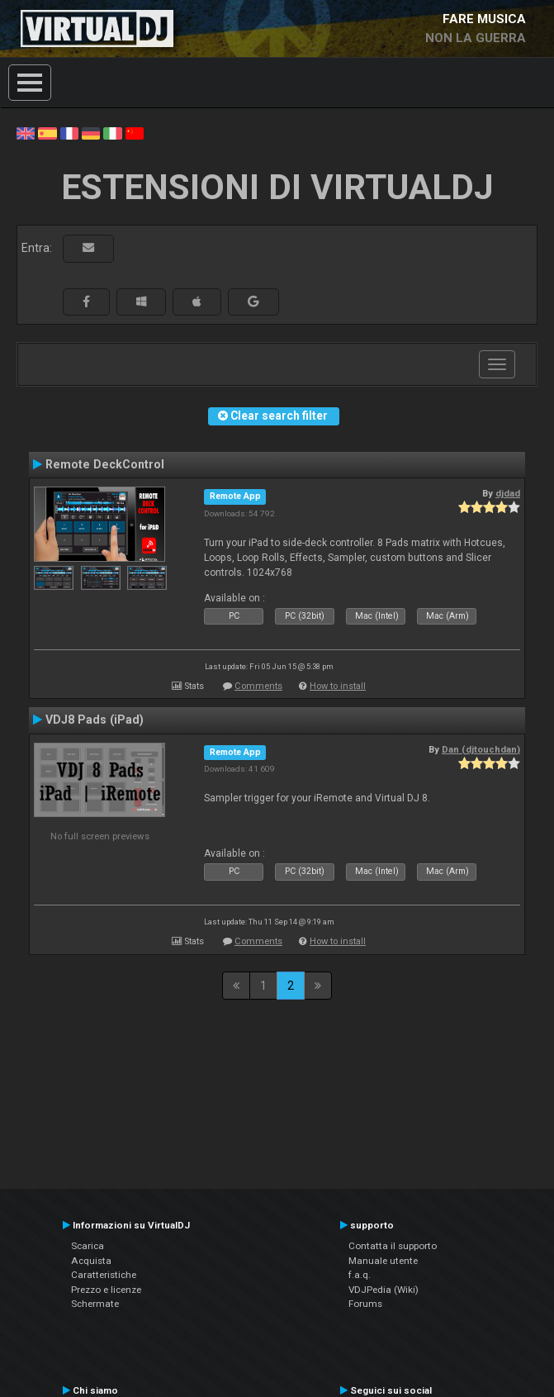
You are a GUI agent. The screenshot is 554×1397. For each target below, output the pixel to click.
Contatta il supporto (392, 1246)
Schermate (95, 1303)
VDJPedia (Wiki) (383, 1289)
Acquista (91, 1260)
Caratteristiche (103, 1275)
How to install (338, 686)
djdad (507, 493)
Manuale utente (383, 1260)
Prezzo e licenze (106, 1289)
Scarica (87, 1246)
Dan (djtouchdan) (481, 749)
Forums (365, 1303)
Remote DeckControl (104, 464)
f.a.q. (359, 1275)
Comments (258, 686)
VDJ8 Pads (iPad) (94, 719)
